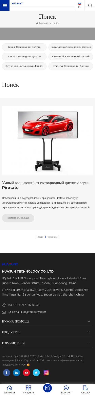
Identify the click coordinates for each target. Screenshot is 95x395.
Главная (42, 23)
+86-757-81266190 (27, 305)
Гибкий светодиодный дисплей (24, 47)
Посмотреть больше (18, 218)
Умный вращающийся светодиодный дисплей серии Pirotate (45, 185)
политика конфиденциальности (64, 361)
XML (42, 361)
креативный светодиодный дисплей (71, 56)
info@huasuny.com (33, 312)
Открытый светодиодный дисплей (70, 66)
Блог (19, 361)
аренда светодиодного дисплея (24, 56)
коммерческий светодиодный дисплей (71, 47)
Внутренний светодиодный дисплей (24, 66)
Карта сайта (31, 361)
